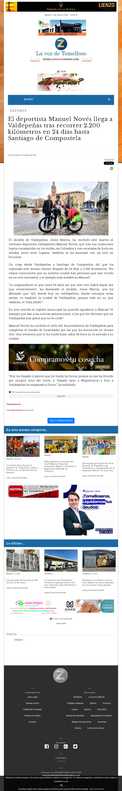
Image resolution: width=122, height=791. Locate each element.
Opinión (93, 703)
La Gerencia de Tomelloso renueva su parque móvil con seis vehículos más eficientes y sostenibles (60, 584)
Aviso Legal (32, 697)
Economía (102, 722)
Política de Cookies (32, 716)
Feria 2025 (101, 709)
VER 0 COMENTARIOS (61, 420)
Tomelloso (48, 574)
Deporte (18, 111)
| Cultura (94, 574)
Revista (9, 574)
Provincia (107, 703)
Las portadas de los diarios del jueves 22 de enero (22, 581)
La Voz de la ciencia (96, 728)
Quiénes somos (32, 703)
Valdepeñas (18, 640)
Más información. (97, 789)
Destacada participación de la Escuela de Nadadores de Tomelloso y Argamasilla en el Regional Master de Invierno (98, 467)
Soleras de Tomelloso (75, 716)
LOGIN (61, 71)
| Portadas (16, 574)
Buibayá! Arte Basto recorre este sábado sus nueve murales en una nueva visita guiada (98, 582)
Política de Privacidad (32, 709)
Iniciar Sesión (16, 410)
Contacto (32, 722)
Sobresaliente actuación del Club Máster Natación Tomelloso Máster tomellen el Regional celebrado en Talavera (60, 466)
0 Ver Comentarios (62, 618)
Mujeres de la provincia (81, 722)
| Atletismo (17, 459)
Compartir (109, 159)
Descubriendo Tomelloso (101, 716)
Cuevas (74, 709)
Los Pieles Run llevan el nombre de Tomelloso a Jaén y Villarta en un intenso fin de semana (22, 469)
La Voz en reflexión (97, 697)
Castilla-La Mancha (75, 703)
